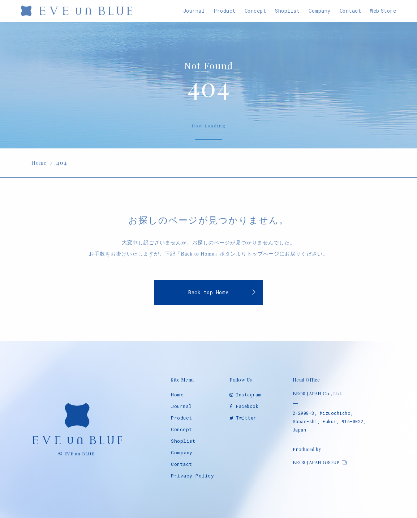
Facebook (247, 406)
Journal (181, 406)
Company (182, 452)
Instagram (248, 394)
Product (181, 417)
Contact (181, 464)
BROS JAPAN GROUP (316, 462)
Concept (181, 429)
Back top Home (208, 292)
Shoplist (183, 441)
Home (177, 394)
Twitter (246, 418)
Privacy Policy (192, 475)
